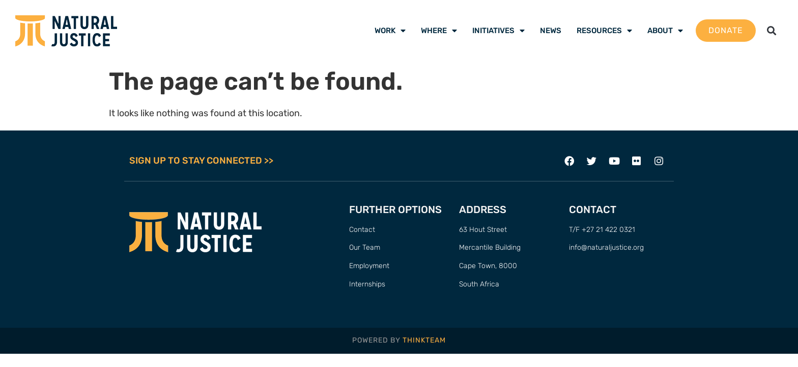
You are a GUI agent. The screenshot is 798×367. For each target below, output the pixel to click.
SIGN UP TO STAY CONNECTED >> (201, 161)
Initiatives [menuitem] (498, 30)
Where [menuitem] (439, 30)
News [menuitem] (550, 30)
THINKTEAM (424, 340)
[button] (771, 30)
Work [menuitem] (390, 30)
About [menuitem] (665, 30)
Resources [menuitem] (604, 30)
